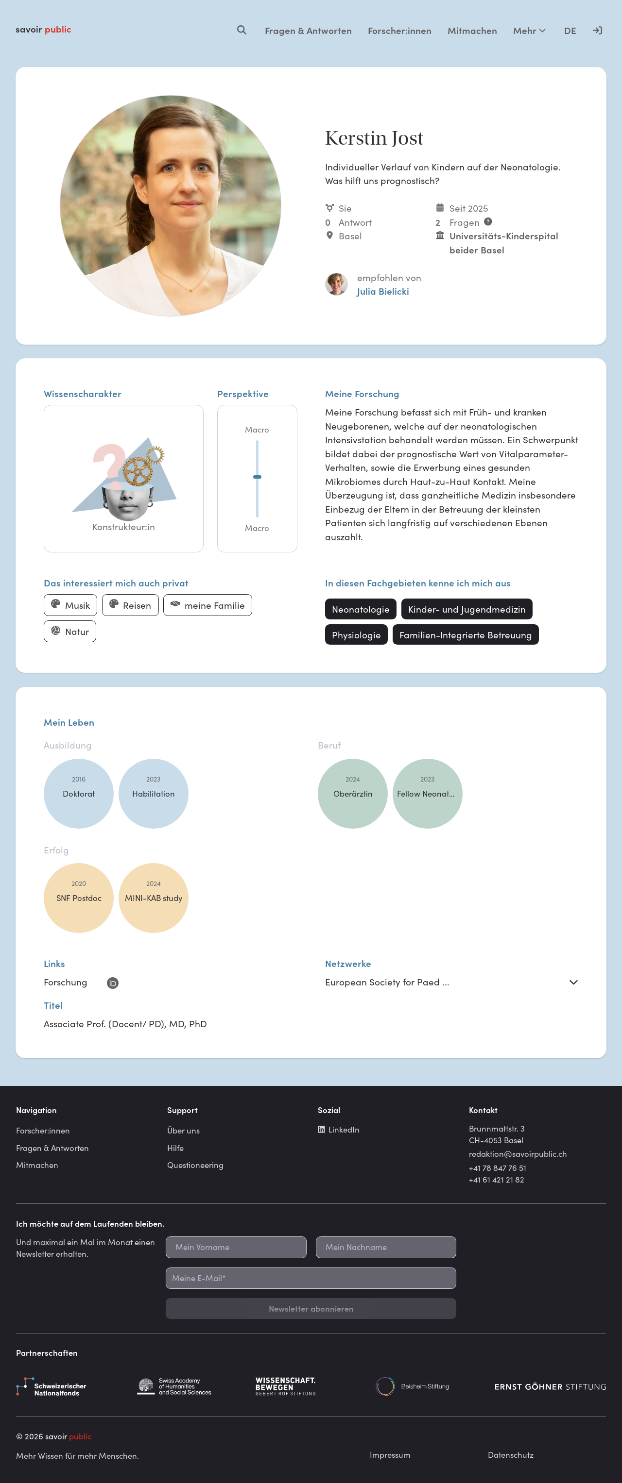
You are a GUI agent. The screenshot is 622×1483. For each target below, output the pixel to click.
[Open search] (242, 30)
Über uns (183, 1130)
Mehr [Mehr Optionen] (529, 30)
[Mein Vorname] (236, 1247)
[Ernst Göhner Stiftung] (550, 1386)
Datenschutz (511, 1454)
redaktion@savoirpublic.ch (518, 1153)
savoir (43, 28)
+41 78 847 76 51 (497, 1167)
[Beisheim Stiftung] (431, 1386)
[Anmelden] (597, 30)
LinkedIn (339, 1129)
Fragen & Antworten (308, 30)
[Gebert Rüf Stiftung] (311, 1386)
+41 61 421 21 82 (496, 1179)
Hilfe (175, 1147)
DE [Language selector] (570, 30)
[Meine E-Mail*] (311, 1278)
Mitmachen (472, 30)
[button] (123, 479)
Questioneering (195, 1164)
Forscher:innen (400, 30)
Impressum (390, 1454)
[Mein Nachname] (386, 1247)
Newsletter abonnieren (311, 1308)
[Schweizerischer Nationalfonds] (71, 1386)
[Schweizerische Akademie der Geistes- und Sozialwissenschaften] (191, 1386)
